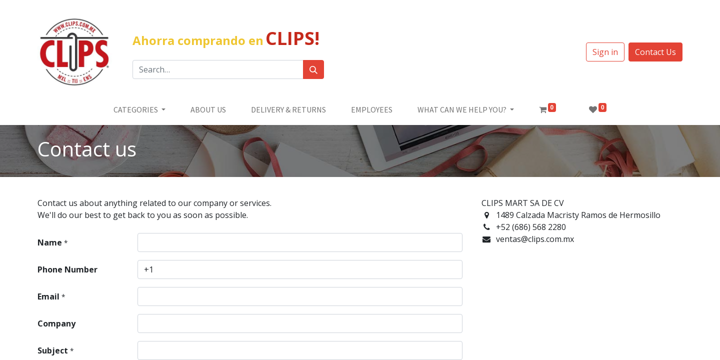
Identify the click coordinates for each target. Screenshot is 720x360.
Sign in (605, 52)
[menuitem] (208, 109)
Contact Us (655, 52)
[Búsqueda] (313, 69)
